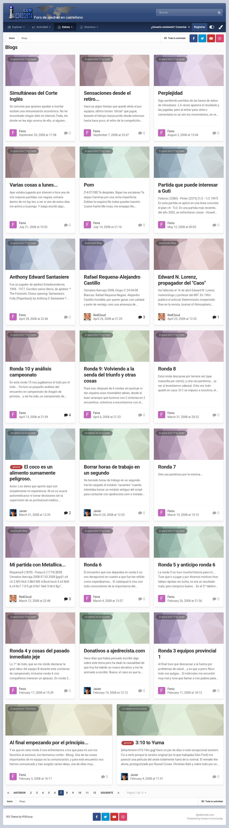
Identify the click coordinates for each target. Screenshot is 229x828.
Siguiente (107, 792)
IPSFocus (27, 816)
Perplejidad (170, 93)
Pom (89, 185)
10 (79, 792)
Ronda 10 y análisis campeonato (30, 372)
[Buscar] (172, 12)
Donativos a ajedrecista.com (114, 651)
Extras (66, 27)
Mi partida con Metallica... (38, 565)
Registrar (199, 27)
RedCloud (99, 315)
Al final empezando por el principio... (49, 743)
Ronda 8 (167, 369)
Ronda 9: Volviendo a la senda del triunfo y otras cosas (110, 375)
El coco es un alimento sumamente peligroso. (32, 473)
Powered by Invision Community (205, 818)
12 (94, 792)
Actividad (42, 27)
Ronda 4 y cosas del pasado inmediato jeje (39, 654)
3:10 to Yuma (150, 743)
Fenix (22, 131)
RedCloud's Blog (93, 243)
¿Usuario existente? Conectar (170, 27)
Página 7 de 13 (136, 792)
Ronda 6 (93, 565)
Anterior (19, 792)
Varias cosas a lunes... (34, 185)
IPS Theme (12, 816)
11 (87, 792)
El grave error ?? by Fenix (23, 59)
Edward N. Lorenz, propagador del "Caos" (182, 280)
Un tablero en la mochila (23, 433)
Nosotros (90, 27)
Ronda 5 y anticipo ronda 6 (186, 565)
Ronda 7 (167, 467)
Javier (23, 511)
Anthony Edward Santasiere (39, 277)
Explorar (17, 27)
